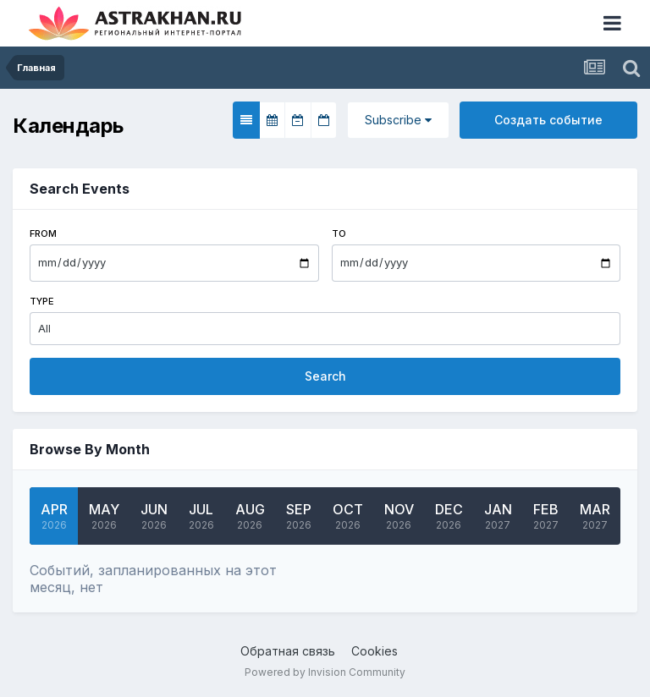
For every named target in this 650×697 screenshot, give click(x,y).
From (43, 233)
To (339, 233)
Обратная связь (287, 651)
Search (325, 376)
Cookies (374, 651)
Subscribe (398, 120)
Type (42, 301)
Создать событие (548, 120)
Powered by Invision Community (325, 672)
